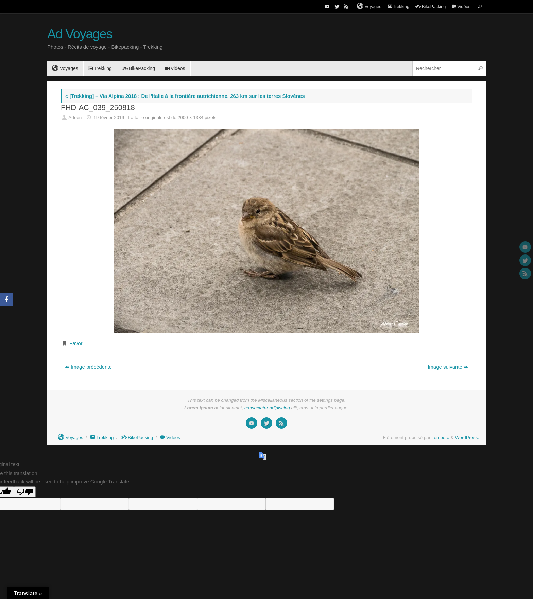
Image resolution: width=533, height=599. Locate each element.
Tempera (441, 437)
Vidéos (461, 6)
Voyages (369, 6)
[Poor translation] (25, 491)
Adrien (75, 117)
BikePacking (430, 6)
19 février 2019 (108, 117)
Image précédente (88, 367)
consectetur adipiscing (267, 407)
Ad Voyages (79, 34)
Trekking (398, 6)
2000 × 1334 (190, 117)
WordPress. (467, 437)
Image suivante (448, 367)
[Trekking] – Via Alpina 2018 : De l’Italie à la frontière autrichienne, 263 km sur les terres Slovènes (185, 96)
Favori (76, 343)
